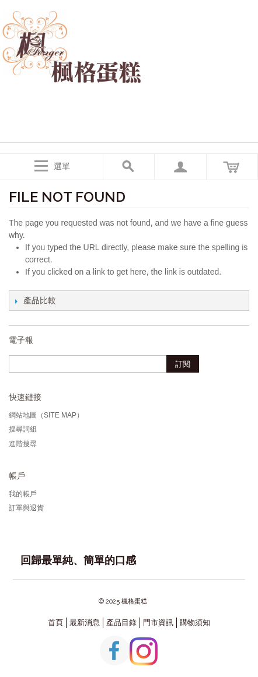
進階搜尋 (23, 444)
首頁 (55, 622)
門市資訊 (158, 622)
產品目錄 (121, 622)
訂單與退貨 (26, 508)
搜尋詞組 (23, 429)
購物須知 (195, 622)
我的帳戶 (23, 494)
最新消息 (84, 622)
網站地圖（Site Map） (46, 415)
